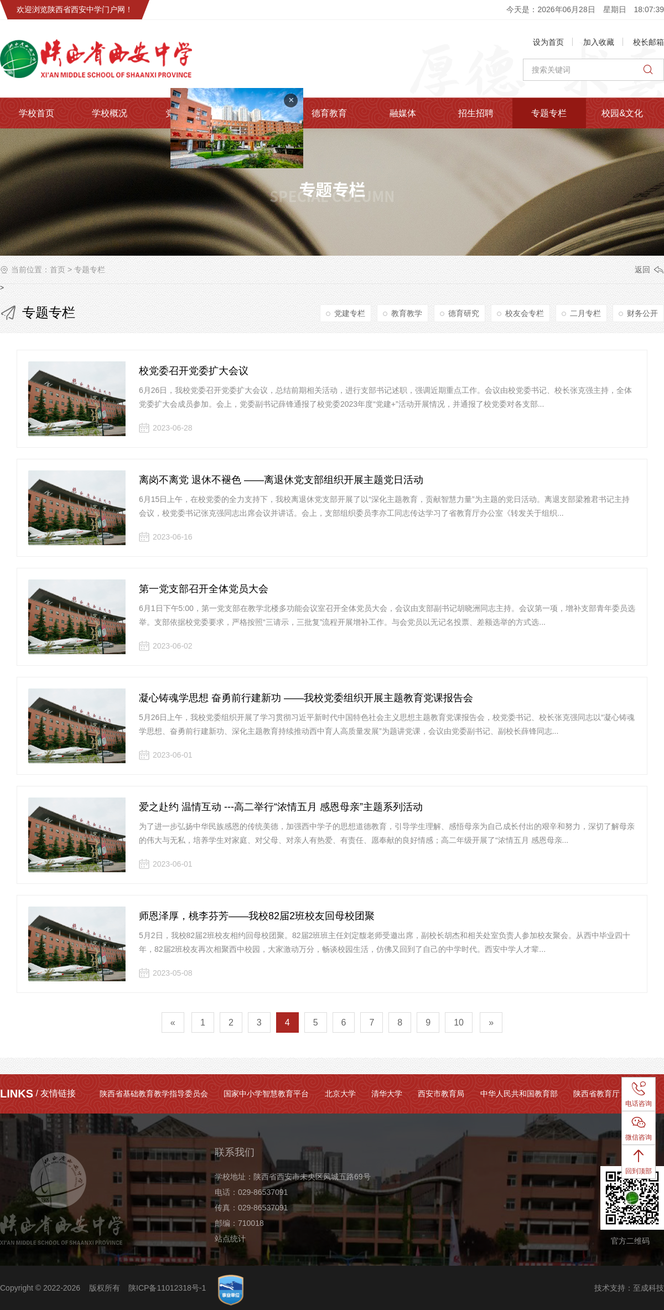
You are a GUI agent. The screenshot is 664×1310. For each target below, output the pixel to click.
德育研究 (463, 313)
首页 (57, 269)
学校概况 (109, 113)
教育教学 (406, 313)
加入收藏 (598, 42)
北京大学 (340, 1093)
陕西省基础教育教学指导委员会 (154, 1093)
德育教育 (329, 113)
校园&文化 (622, 113)
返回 (642, 269)
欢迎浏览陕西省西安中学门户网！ (75, 9)
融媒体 (403, 113)
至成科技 (648, 1287)
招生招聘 (476, 113)
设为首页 (548, 42)
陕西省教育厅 (596, 1093)
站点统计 (230, 1238)
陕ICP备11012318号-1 (167, 1287)
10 (459, 1022)
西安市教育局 (441, 1093)
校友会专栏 (524, 313)
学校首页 (36, 113)
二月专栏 (585, 313)
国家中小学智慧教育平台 (266, 1093)
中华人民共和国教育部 (519, 1093)
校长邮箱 (648, 42)
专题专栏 (549, 113)
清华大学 (386, 1093)
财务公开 (642, 313)
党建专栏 (349, 313)
